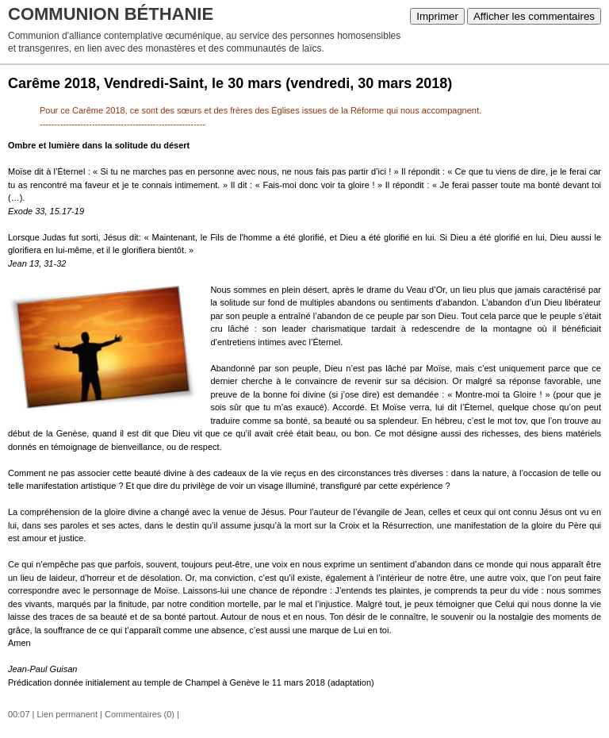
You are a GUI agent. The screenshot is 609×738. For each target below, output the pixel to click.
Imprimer (437, 16)
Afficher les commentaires (534, 16)
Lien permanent (67, 714)
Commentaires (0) (139, 714)
